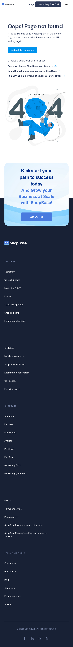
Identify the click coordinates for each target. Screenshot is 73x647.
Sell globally (10, 380)
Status (7, 604)
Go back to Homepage (22, 50)
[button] (66, 4)
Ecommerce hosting (14, 321)
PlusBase (9, 457)
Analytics (9, 348)
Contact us (10, 563)
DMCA (7, 500)
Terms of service (13, 508)
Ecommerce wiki (12, 596)
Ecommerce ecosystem (16, 372)
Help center (10, 571)
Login (32, 4)
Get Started (36, 216)
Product (8, 296)
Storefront (9, 271)
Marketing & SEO (13, 288)
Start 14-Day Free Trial (48, 4)
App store (9, 588)
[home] (8, 4)
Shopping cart (11, 312)
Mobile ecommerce (14, 356)
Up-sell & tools (12, 280)
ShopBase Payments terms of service (23, 525)
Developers (10, 432)
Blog (6, 579)
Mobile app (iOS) (12, 465)
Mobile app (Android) (15, 473)
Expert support (12, 389)
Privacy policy (11, 517)
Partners (8, 424)
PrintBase (9, 449)
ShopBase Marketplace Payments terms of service (26, 535)
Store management (14, 304)
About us (9, 416)
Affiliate (8, 440)
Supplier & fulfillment (15, 364)
